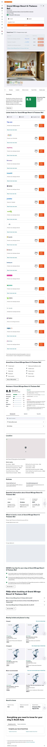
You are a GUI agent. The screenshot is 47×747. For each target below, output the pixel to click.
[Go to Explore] (2, 19)
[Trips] (2, 28)
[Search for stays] (2, 8)
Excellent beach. (32, 396)
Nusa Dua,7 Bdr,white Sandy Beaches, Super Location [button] (35, 686)
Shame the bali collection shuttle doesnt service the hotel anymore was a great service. (36, 408)
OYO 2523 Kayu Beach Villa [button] (12, 661)
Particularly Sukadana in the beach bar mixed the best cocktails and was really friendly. (36, 402)
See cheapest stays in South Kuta (38, 645)
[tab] (12, 413)
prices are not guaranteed (30, 742)
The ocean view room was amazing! (36, 394)
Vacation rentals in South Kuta (31, 731)
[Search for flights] (2, 5)
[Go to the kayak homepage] (8, 2)
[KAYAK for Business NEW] (2, 24)
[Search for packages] (2, 13)
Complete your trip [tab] (12, 724)
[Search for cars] (2, 10)
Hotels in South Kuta (13, 731)
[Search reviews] (26, 418)
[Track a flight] (2, 22)
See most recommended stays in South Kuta (36, 670)
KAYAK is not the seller (26, 745)
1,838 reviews (17, 14)
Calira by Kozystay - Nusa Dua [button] (13, 686)
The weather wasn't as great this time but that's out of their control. (36, 392)
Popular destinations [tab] (22, 724)
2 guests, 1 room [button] (11, 22)
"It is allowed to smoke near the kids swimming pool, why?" (35, 405)
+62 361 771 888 (10, 13)
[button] (2, 2)
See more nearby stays (40, 621)
